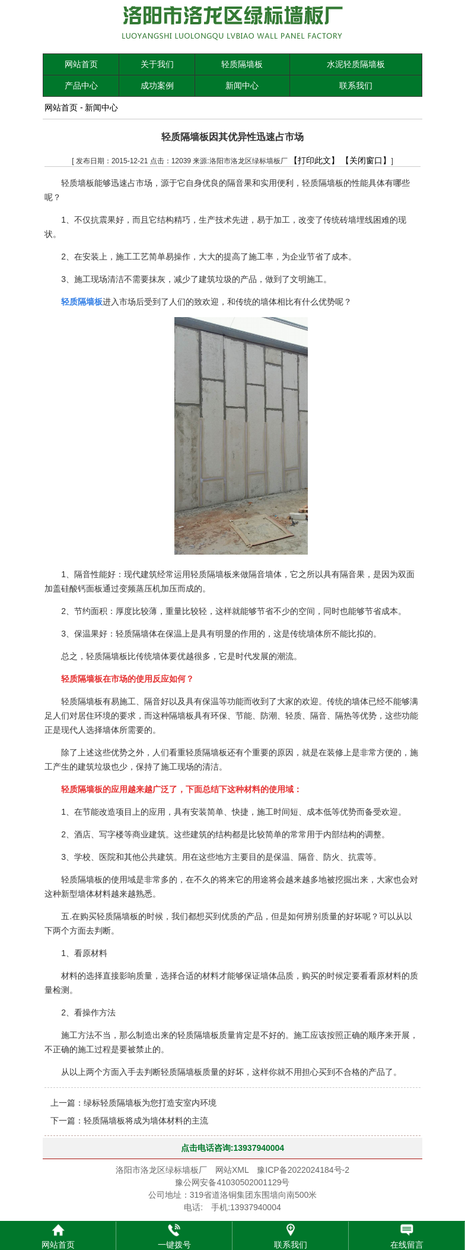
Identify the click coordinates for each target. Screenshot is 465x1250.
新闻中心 (242, 85)
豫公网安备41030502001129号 (232, 1182)
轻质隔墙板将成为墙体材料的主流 (146, 1120)
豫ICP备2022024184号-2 (303, 1170)
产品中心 (81, 85)
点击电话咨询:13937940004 (232, 1148)
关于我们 (157, 64)
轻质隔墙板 (242, 64)
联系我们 (355, 85)
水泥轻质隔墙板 (356, 64)
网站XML (232, 1170)
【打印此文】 (314, 160)
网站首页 (81, 64)
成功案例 (157, 85)
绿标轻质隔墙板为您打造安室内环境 (150, 1102)
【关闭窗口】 (366, 160)
